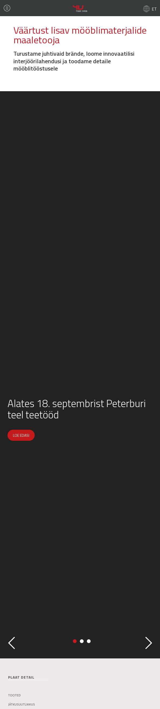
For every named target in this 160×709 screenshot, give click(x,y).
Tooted (14, 695)
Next (148, 643)
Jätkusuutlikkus (21, 704)
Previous (11, 643)
